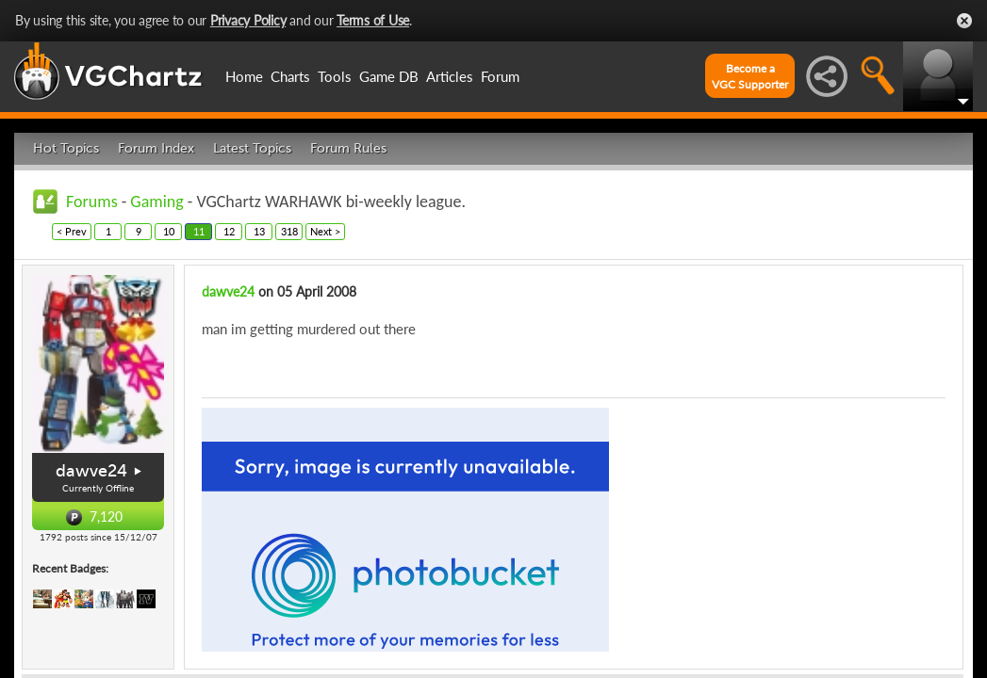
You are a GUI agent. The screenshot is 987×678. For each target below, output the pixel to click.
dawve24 (91, 470)
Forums (92, 201)
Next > (325, 231)
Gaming (156, 201)
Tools (335, 76)
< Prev (72, 231)
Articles (449, 76)
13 (259, 231)
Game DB (389, 76)
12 (229, 231)
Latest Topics (252, 148)
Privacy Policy (248, 20)
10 (168, 231)
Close (964, 20)
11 (199, 231)
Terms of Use (373, 20)
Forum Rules (348, 148)
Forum (500, 76)
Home (244, 76)
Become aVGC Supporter (750, 76)
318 (289, 231)
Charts (290, 76)
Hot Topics (66, 148)
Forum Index (156, 148)
